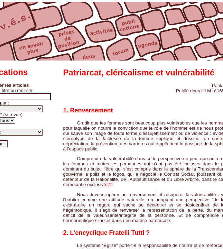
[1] (110, 184)
